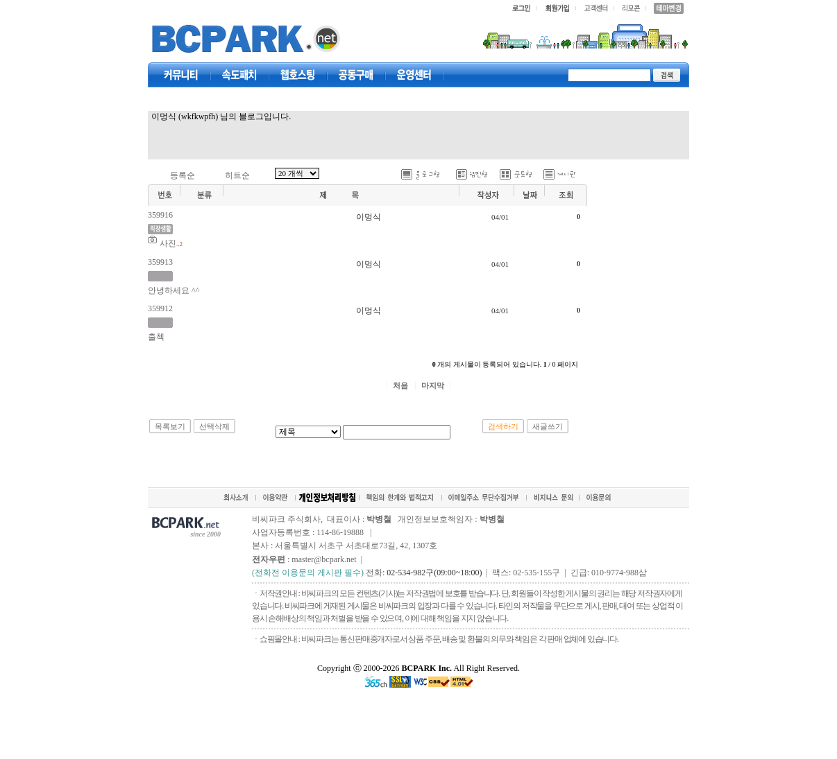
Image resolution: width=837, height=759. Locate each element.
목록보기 (170, 426)
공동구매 (356, 74)
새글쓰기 (547, 426)
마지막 (432, 385)
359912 (160, 308)
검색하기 (503, 426)
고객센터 (414, 74)
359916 (160, 215)
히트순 (237, 175)
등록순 (182, 175)
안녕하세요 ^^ (173, 290)
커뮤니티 (181, 74)
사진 (168, 243)
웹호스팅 (297, 74)
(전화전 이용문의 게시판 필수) (308, 572)
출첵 (156, 337)
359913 (160, 262)
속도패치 (239, 74)
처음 (400, 385)
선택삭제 (214, 426)
